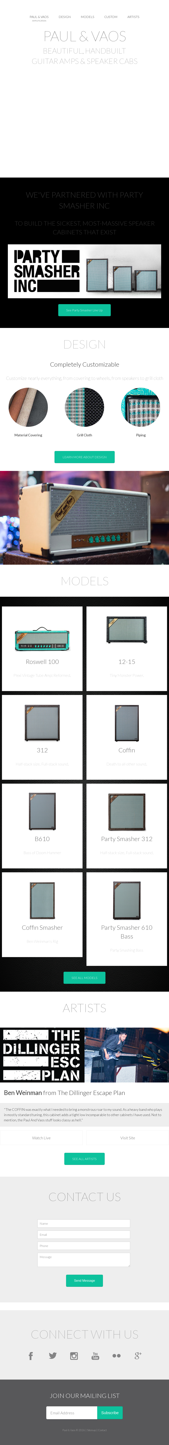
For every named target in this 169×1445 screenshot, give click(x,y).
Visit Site (127, 1137)
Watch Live (41, 1137)
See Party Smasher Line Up (84, 310)
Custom (110, 17)
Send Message (84, 1280)
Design (65, 17)
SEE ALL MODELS (84, 978)
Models (87, 17)
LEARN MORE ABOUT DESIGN (85, 457)
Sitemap (91, 1430)
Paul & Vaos (39, 18)
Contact (102, 1430)
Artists (133, 17)
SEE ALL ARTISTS (84, 1159)
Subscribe (110, 1413)
